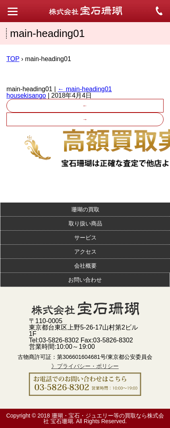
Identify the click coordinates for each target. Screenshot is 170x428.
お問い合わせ (85, 280)
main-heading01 (85, 89)
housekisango (26, 95)
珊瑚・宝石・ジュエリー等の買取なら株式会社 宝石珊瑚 (103, 418)
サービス (85, 237)
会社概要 (85, 265)
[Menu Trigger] (13, 11)
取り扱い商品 (85, 223)
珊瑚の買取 (85, 209)
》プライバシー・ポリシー (85, 366)
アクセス (85, 251)
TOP (12, 58)
